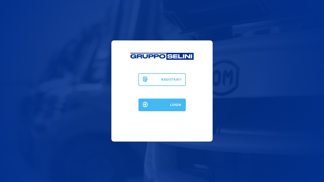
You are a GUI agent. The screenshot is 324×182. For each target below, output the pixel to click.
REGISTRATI (171, 79)
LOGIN (175, 104)
